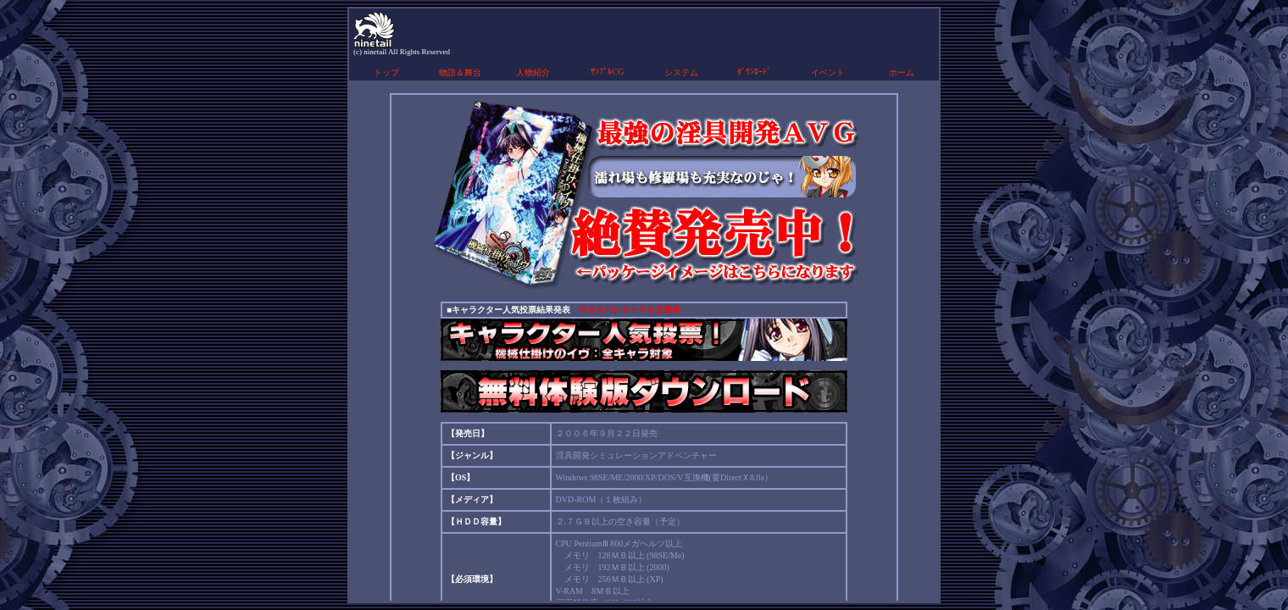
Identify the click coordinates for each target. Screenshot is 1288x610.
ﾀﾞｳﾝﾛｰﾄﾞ (754, 71)
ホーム (901, 72)
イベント (828, 72)
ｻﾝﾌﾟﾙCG (607, 71)
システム (681, 72)
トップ (386, 72)
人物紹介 (533, 72)
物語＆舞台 (460, 72)
